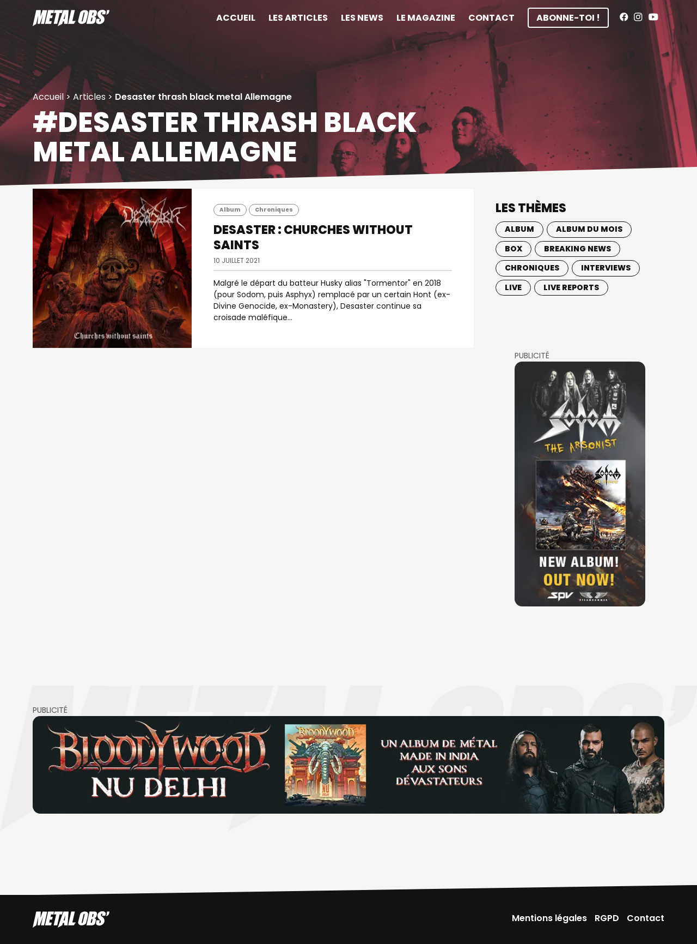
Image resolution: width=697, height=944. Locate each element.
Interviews (606, 267)
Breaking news (577, 248)
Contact (491, 17)
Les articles (298, 17)
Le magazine (425, 17)
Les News (362, 17)
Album (230, 210)
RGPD (607, 918)
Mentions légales (549, 918)
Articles (89, 97)
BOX (513, 248)
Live (513, 287)
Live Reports (571, 287)
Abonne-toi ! (568, 17)
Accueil (235, 17)
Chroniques (274, 210)
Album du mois (589, 229)
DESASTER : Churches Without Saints (313, 237)
